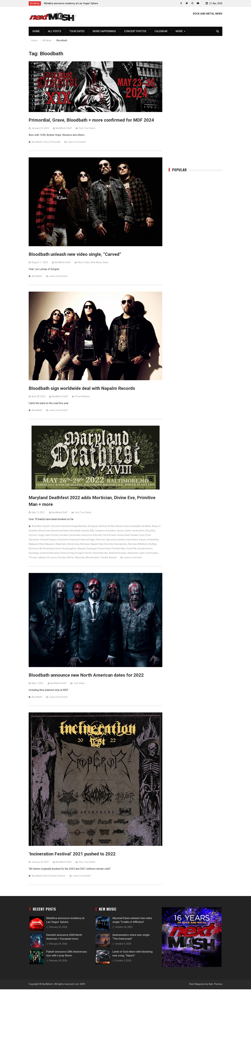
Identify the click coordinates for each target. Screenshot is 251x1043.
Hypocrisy (111, 539)
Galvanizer (34, 539)
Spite (142, 553)
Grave (46, 142)
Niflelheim (143, 544)
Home (36, 31)
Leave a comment (77, 142)
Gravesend (62, 539)
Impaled (121, 539)
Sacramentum (145, 548)
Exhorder (97, 535)
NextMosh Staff (64, 128)
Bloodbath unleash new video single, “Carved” (75, 254)
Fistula (120, 535)
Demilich (64, 535)
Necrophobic (120, 544)
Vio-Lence (52, 557)
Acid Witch (37, 526)
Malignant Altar (36, 544)
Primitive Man (118, 548)
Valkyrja (42, 557)
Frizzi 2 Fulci (145, 535)
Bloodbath (37, 142)
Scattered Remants (49, 553)
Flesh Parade (131, 535)
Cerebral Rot (138, 530)
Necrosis (132, 544)
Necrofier (108, 544)
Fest (81, 128)
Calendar (160, 31)
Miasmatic (61, 544)
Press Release (82, 396)
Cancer (119, 530)
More (179, 31)
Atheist (119, 526)
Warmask (80, 557)
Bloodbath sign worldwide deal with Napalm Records (82, 388)
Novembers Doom (52, 548)
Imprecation (132, 539)
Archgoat (92, 526)
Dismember (75, 535)
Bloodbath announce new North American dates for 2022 (86, 675)
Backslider (136, 526)
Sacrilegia (34, 553)
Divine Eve (87, 535)
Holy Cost (100, 539)
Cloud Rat (150, 530)
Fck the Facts (109, 535)
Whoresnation (92, 557)
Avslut (127, 526)
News (106, 262)
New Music (96, 262)
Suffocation (152, 553)
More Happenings (104, 31)
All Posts (54, 31)
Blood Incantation (60, 530)
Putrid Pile (131, 548)
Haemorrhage (88, 539)
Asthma (102, 526)
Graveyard (74, 539)
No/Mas (153, 544)
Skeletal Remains (117, 553)
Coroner (33, 535)
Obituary (81, 548)
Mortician (85, 544)
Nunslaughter (69, 548)
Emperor (61, 876)
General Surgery (48, 539)
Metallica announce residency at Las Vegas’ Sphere (71, 3)
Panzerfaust (104, 548)
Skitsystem (133, 553)
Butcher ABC (87, 530)
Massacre (50, 544)
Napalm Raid (97, 544)
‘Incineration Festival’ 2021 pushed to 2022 (72, 854)
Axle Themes (215, 984)
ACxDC (46, 526)
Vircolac (62, 557)
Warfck (70, 557)
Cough (41, 535)
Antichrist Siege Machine (74, 526)
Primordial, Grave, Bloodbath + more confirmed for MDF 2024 (91, 120)
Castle (127, 530)
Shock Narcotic (100, 553)
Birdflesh (146, 526)
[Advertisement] (195, 109)
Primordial (55, 142)
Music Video (84, 262)
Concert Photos (135, 31)
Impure (142, 539)
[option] (72, 3)
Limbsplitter (153, 539)
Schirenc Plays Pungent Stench (76, 553)
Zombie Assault (109, 557)
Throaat (33, 557)
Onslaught (91, 548)
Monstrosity (73, 544)
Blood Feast (45, 530)
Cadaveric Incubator (105, 530)
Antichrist (56, 526)
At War (111, 526)
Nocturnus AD (35, 548)
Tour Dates (77, 31)
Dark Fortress (52, 535)
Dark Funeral (49, 876)
